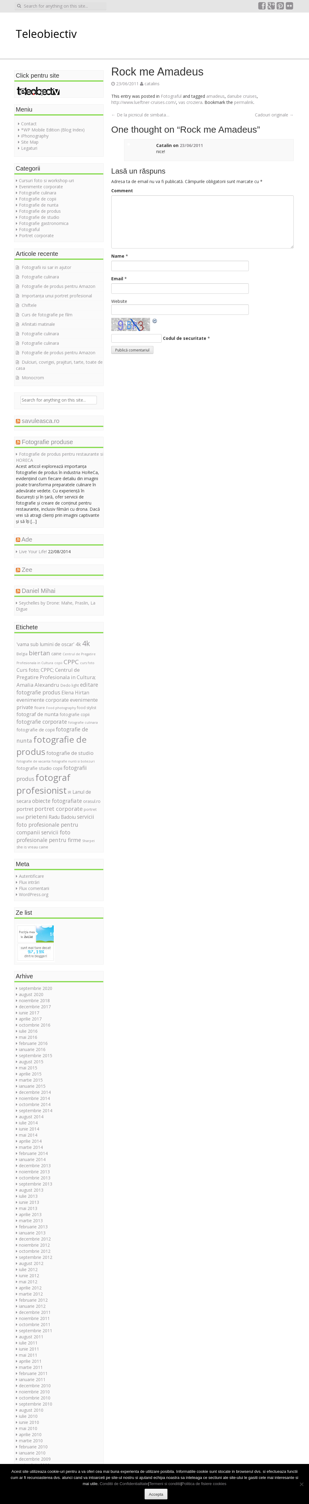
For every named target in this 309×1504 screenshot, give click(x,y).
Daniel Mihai (38, 590)
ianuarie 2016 (32, 1049)
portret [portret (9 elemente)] (25, 808)
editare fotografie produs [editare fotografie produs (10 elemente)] (57, 688)
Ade (26, 539)
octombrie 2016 (34, 1025)
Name (117, 256)
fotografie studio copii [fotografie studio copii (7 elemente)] (39, 768)
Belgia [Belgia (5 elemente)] (22, 653)
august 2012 (31, 1263)
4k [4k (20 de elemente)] (86, 643)
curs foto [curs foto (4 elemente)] (87, 663)
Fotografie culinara (37, 193)
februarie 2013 (33, 1227)
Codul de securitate (184, 338)
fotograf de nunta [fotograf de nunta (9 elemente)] (37, 714)
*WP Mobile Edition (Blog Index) (53, 130)
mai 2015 (28, 1068)
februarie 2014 (33, 1153)
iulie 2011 (28, 1343)
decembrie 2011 (35, 1312)
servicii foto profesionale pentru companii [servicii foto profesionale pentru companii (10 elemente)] (55, 824)
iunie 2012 (29, 1275)
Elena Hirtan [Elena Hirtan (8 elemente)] (75, 692)
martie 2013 (31, 1220)
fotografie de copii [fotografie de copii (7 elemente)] (36, 729)
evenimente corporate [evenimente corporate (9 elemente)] (43, 699)
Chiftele (29, 305)
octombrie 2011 (34, 1324)
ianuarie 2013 (32, 1233)
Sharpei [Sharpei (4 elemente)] (88, 841)
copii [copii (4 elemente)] (58, 663)
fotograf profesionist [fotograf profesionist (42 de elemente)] (43, 783)
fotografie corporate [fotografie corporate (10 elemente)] (42, 721)
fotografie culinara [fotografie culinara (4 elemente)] (83, 722)
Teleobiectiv (46, 33)
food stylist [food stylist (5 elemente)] (86, 707)
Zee (27, 569)
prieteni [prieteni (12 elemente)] (36, 817)
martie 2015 (31, 1080)
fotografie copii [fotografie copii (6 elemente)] (75, 714)
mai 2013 (28, 1208)
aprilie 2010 (30, 1434)
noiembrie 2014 (34, 1098)
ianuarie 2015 (32, 1086)
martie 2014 (31, 1147)
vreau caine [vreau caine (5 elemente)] (38, 847)
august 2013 (31, 1190)
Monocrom (33, 378)
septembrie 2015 (35, 1055)
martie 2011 (31, 1367)
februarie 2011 (33, 1373)
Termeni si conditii (165, 1483)
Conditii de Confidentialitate (124, 1483)
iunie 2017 (29, 1013)
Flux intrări (29, 882)
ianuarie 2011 (32, 1379)
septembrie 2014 (35, 1110)
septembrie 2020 (35, 988)
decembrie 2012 (35, 1239)
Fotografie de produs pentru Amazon (58, 286)
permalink (243, 102)
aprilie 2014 (30, 1141)
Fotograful (171, 96)
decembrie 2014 (35, 1092)
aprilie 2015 (30, 1074)
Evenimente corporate (41, 186)
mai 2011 (28, 1355)
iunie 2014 (29, 1129)
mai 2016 (28, 1037)
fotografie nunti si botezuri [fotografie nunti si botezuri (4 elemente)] (73, 761)
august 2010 (31, 1410)
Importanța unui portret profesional (57, 296)
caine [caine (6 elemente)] (56, 653)
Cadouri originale (274, 115)
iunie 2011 (29, 1349)
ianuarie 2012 (32, 1306)
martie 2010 (31, 1440)
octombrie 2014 (34, 1104)
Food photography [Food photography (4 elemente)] (61, 708)
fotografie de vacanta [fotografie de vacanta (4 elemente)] (33, 761)
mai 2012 (28, 1282)
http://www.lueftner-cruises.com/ (143, 102)
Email (117, 278)
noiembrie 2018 (34, 1000)
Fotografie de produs (40, 211)
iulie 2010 (28, 1416)
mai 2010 (28, 1428)
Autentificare (31, 876)
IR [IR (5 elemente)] (69, 792)
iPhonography (35, 136)
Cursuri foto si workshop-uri (46, 180)
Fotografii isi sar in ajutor (46, 267)
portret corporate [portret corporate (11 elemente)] (59, 808)
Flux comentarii (34, 888)
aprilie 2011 (30, 1361)
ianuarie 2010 (32, 1453)
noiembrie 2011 (34, 1318)
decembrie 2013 (35, 1165)
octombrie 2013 (34, 1178)
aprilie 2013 (30, 1214)
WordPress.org (33, 894)
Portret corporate (36, 235)
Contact (29, 124)
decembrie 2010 (35, 1385)
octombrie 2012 (34, 1251)
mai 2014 (28, 1135)
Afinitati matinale (38, 324)
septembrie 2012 (35, 1257)
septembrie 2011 (35, 1330)
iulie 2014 (28, 1123)
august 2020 (31, 994)
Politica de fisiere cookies (204, 1483)
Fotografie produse (47, 442)
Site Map (30, 142)
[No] (301, 1484)
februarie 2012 (33, 1300)
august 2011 (31, 1337)
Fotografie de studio (39, 217)
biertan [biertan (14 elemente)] (39, 653)
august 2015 (31, 1062)
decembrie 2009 (35, 1459)
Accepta (156, 1494)
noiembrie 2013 (34, 1172)
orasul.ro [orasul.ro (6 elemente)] (92, 801)
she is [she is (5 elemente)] (22, 847)
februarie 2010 (33, 1447)
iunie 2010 (29, 1422)
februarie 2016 (33, 1043)
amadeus (215, 96)
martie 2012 (31, 1294)
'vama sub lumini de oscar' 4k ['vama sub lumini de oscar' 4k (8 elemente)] (49, 644)
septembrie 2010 (35, 1404)
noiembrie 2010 (34, 1392)
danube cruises (242, 96)
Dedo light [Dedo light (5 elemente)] (70, 685)
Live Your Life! (33, 551)
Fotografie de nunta (38, 205)
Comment (122, 190)
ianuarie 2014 (32, 1159)
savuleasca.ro (40, 420)
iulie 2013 (28, 1196)
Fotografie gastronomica (43, 223)
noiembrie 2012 (34, 1245)
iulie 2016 (28, 1031)
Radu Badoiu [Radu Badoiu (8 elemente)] (62, 817)
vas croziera (190, 102)
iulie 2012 (28, 1269)
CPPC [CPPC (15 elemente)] (71, 661)
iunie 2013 (29, 1202)
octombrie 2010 (34, 1398)
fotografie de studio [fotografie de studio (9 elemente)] (70, 752)
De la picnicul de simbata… (140, 115)
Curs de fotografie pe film (47, 315)
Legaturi (29, 148)
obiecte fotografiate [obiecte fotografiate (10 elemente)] (57, 800)
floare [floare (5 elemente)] (39, 707)
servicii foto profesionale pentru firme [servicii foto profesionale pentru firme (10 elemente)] (49, 836)
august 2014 (31, 1117)
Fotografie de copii (37, 199)
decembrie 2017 (35, 1006)
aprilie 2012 (30, 1288)
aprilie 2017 (30, 1019)
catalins (152, 83)
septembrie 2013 (35, 1184)
